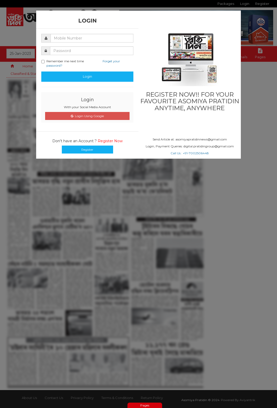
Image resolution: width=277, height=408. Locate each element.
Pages (144, 405)
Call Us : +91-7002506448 (190, 153)
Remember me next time (80, 63)
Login (87, 76)
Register (87, 149)
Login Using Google (87, 116)
